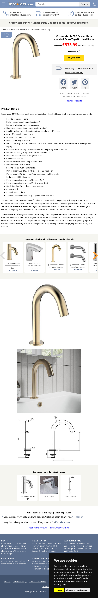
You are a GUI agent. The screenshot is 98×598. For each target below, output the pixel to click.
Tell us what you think (58, 527)
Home (4, 29)
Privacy (7, 581)
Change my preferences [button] (77, 590)
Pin (85, 83)
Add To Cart (74, 58)
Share (63, 83)
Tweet (74, 83)
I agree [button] (59, 590)
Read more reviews (38, 527)
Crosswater (22, 29)
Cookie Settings (20, 581)
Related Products (74, 100)
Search (84, 4)
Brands (12, 29)
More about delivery (74, 72)
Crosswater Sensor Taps (41, 29)
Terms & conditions (37, 581)
